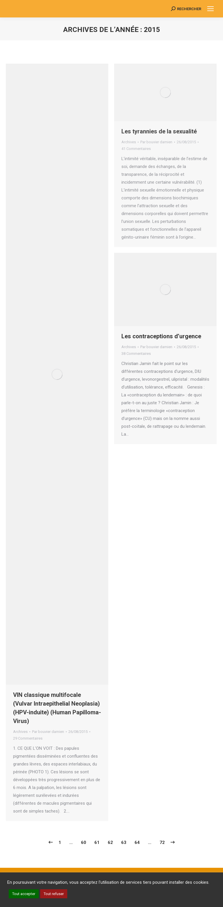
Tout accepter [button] (23, 894)
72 (162, 842)
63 (123, 842)
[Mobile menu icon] (210, 8)
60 (83, 842)
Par (48, 731)
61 (97, 842)
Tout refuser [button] (54, 894)
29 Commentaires (28, 738)
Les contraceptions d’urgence (161, 336)
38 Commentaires (136, 353)
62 (110, 842)
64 (137, 842)
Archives (20, 731)
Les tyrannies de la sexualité (159, 131)
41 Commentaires (136, 148)
